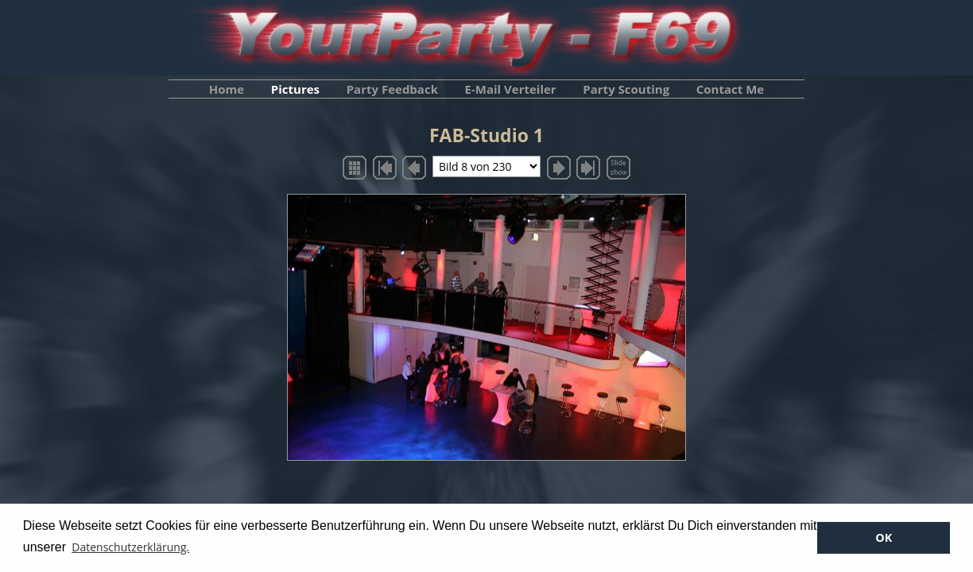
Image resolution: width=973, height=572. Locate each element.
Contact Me (730, 89)
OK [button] (883, 537)
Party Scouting (626, 89)
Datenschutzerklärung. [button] (130, 547)
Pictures (295, 89)
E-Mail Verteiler (510, 89)
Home (226, 89)
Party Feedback (392, 89)
